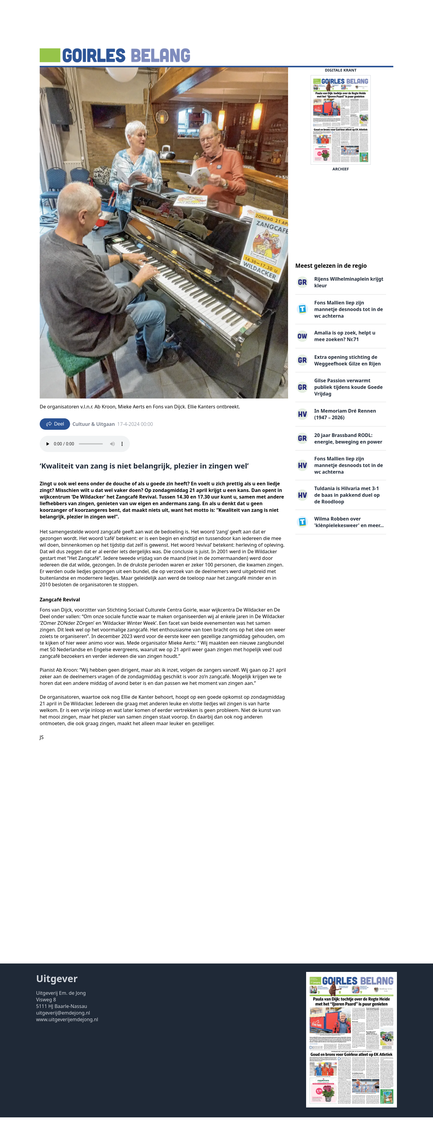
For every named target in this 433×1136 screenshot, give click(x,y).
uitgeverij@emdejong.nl (63, 1031)
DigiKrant (108, 76)
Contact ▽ (246, 76)
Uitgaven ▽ (214, 76)
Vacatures (137, 76)
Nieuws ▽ (54, 76)
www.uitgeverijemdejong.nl (67, 1038)
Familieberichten (175, 76)
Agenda (81, 76)
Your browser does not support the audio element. (85, 462)
